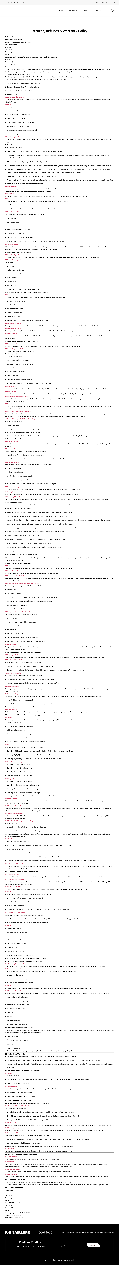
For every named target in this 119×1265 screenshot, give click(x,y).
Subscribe (93, 1243)
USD (110, 2)
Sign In (98, 2)
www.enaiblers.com (17, 1216)
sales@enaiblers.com (15, 352)
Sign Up (104, 2)
